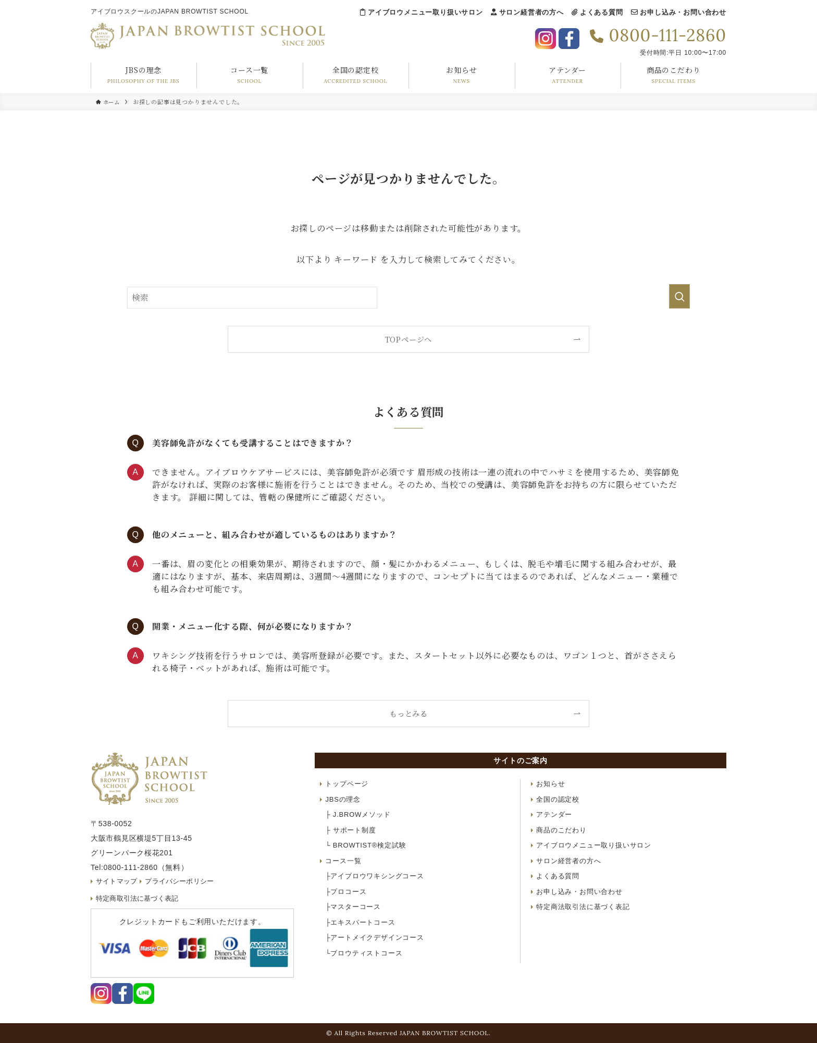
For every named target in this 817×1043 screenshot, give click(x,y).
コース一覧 (343, 861)
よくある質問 (597, 12)
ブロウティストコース (363, 953)
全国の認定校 (557, 799)
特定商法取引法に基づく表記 (582, 907)
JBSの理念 (343, 799)
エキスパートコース (360, 922)
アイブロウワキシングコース (374, 876)
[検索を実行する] (679, 296)
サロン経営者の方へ (527, 12)
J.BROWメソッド (357, 814)
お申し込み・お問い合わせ (678, 12)
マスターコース (353, 907)
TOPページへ (408, 339)
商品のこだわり (561, 830)
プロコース (345, 891)
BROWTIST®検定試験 (365, 845)
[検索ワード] (252, 298)
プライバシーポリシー (183, 881)
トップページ (346, 784)
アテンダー (554, 814)
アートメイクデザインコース (374, 937)
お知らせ (550, 784)
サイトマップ (117, 881)
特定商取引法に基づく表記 (139, 898)
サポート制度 (350, 830)
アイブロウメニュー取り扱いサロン (421, 12)
